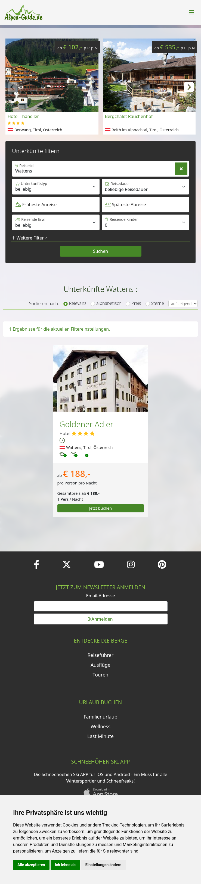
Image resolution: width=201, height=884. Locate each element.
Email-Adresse (100, 596)
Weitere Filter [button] (29, 238)
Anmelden (100, 619)
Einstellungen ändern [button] (103, 865)
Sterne (157, 303)
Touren (101, 674)
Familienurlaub (100, 716)
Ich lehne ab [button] (65, 865)
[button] (188, 86)
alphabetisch (108, 303)
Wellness (100, 726)
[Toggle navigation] (192, 12)
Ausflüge (100, 665)
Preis (136, 303)
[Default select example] (145, 186)
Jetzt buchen (100, 508)
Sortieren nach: (44, 304)
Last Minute (100, 736)
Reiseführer (101, 655)
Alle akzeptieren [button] (31, 865)
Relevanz (77, 303)
